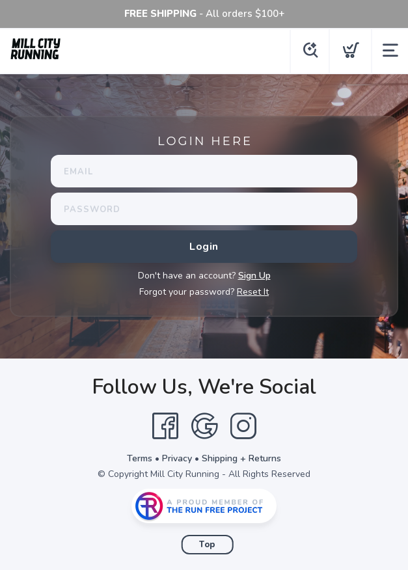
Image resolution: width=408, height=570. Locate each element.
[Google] (204, 426)
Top (207, 544)
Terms (139, 458)
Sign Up (254, 275)
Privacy (177, 458)
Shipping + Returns (241, 458)
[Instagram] (243, 426)
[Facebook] (165, 426)
